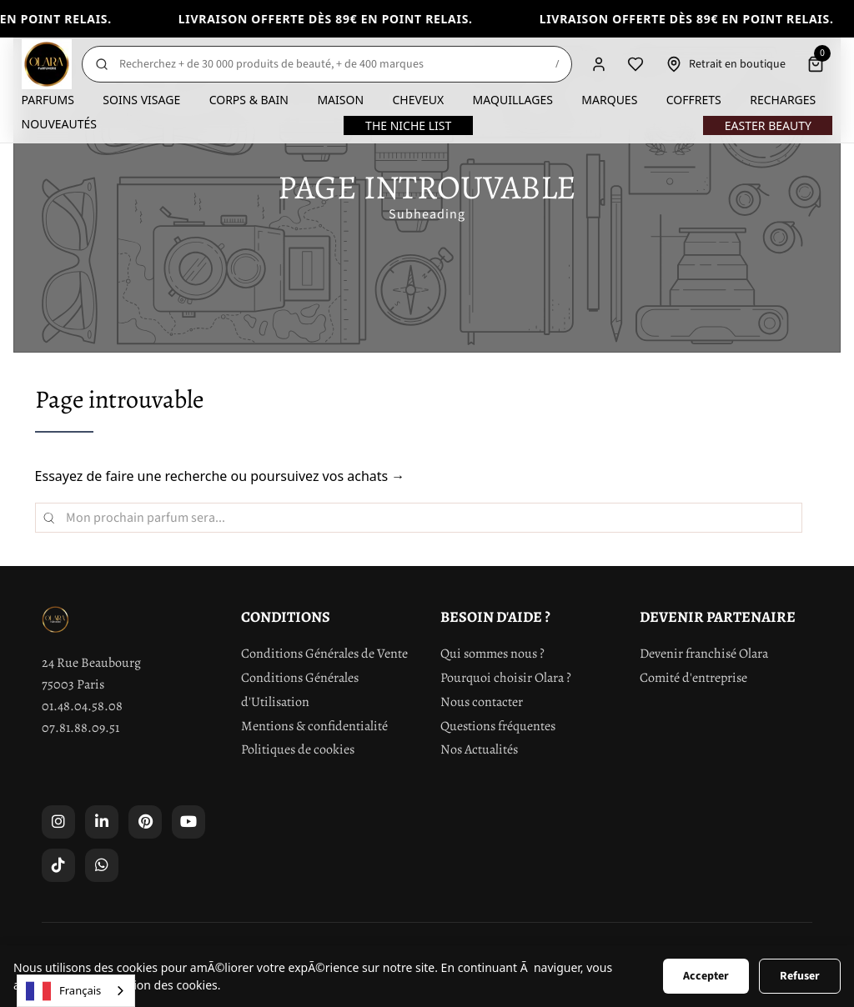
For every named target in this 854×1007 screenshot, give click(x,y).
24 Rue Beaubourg (91, 663)
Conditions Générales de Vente (324, 653)
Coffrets (693, 100)
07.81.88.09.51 (80, 728)
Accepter (706, 976)
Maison (340, 100)
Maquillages (513, 100)
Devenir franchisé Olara (704, 653)
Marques (609, 100)
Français (63, 991)
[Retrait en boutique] (726, 64)
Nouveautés (59, 124)
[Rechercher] (327, 64)
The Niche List (408, 125)
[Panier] (815, 64)
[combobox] (76, 990)
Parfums (48, 100)
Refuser (800, 976)
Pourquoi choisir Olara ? (505, 678)
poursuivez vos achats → (327, 476)
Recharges (783, 100)
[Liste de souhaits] (635, 64)
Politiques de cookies (297, 749)
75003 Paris (73, 684)
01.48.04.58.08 (82, 706)
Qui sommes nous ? (492, 653)
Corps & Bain (249, 100)
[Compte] (598, 64)
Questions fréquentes (497, 726)
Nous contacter (481, 702)
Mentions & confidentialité (314, 726)
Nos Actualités (479, 749)
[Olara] (47, 64)
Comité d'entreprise (693, 678)
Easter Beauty (768, 125)
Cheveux (419, 100)
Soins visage (141, 100)
